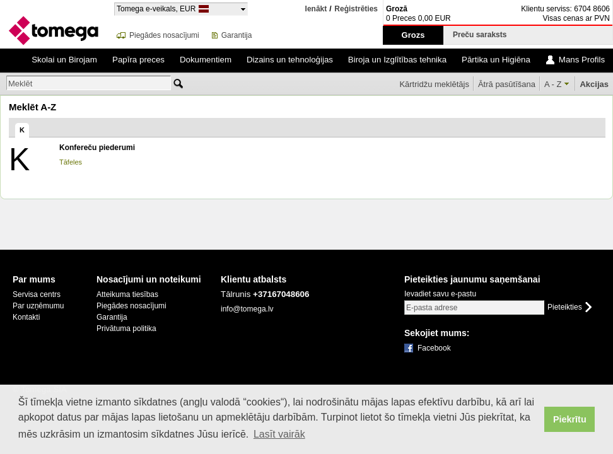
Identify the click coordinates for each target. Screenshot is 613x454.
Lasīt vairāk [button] (279, 434)
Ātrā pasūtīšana (506, 84)
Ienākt (316, 9)
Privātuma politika (126, 328)
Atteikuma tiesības (127, 294)
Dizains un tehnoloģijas (290, 59)
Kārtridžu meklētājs (434, 84)
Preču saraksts (482, 34)
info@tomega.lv (247, 309)
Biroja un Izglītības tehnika (397, 59)
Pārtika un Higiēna (496, 59)
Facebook (434, 348)
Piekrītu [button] (570, 419)
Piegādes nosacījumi (164, 35)
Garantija (236, 35)
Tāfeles (70, 162)
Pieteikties (564, 307)
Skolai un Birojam (64, 59)
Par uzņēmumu (38, 305)
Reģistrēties (356, 9)
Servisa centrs (37, 294)
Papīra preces (138, 59)
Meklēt (20, 83)
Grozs (413, 35)
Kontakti (26, 317)
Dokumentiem (205, 59)
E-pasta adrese (431, 307)
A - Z (552, 84)
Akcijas (594, 84)
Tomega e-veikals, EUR (156, 8)
